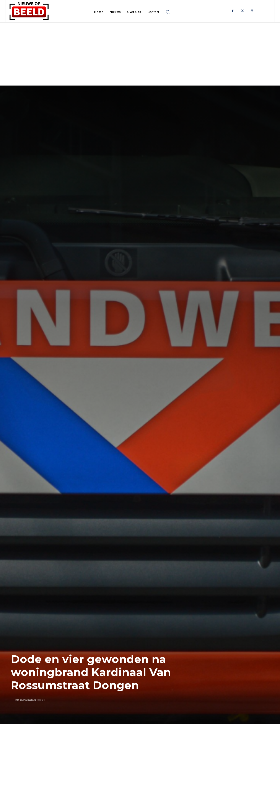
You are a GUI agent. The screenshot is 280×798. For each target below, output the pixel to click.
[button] (168, 12)
